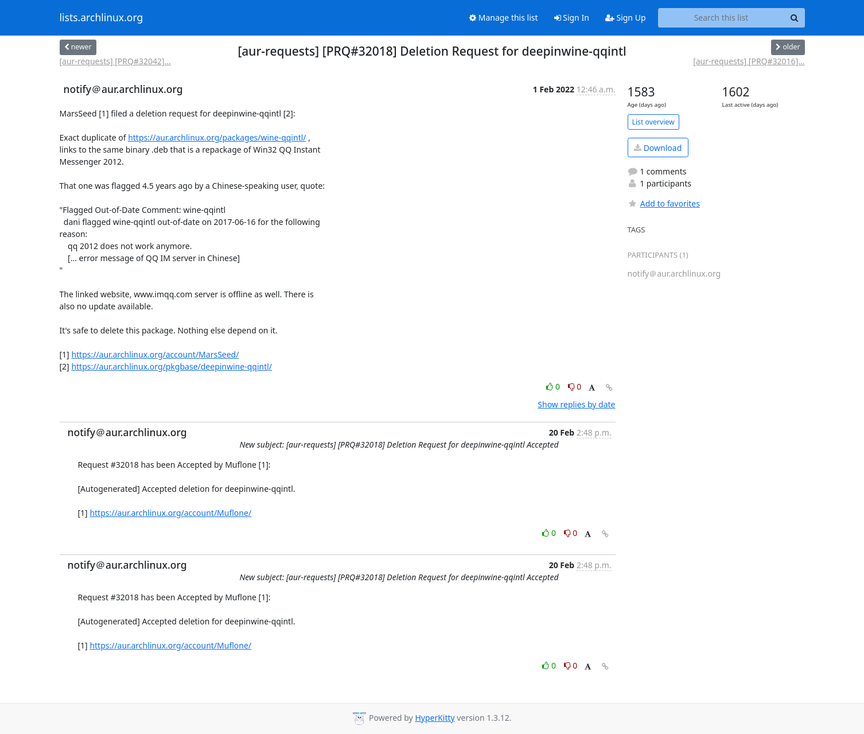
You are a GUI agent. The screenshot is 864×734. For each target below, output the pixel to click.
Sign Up (625, 17)
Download (658, 147)
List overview (653, 122)
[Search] (794, 18)
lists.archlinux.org (101, 18)
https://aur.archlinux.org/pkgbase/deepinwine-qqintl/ (171, 366)
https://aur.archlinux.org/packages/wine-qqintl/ (217, 137)
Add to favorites (664, 203)
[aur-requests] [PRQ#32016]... (748, 61)
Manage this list (503, 17)
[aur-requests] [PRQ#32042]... (115, 61)
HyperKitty (434, 717)
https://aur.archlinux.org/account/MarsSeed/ (155, 354)
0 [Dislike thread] (575, 386)
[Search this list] (721, 18)
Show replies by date (576, 404)
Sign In (571, 17)
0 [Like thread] (554, 386)
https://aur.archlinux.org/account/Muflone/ (170, 512)
